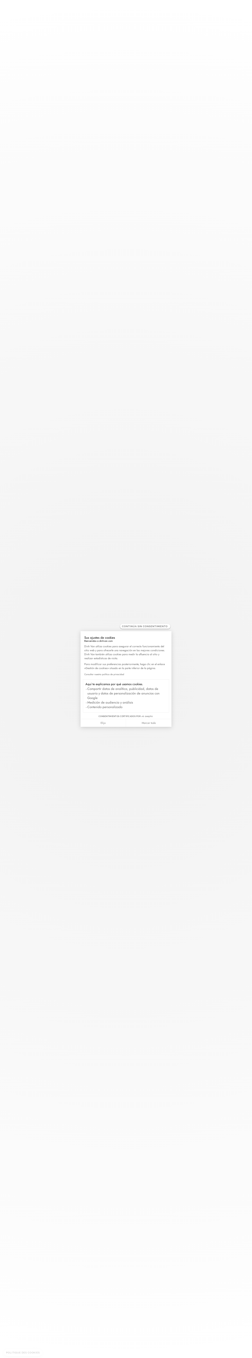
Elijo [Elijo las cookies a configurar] (103, 723)
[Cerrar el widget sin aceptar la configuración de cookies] (145, 626)
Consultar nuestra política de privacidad (104, 674)
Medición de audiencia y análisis (110, 702)
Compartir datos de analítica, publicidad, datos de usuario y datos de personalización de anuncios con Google (123, 693)
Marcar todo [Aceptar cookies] (149, 723)
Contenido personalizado (104, 707)
